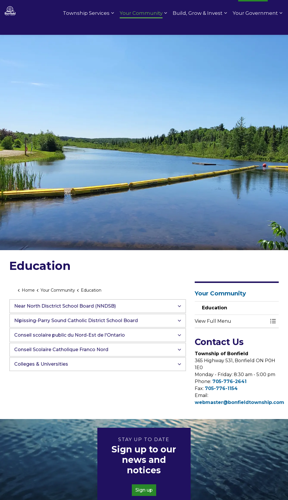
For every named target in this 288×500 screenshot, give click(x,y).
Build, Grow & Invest (198, 26)
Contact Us (155, 8)
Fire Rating (220, 8)
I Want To (253, 9)
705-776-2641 (229, 381)
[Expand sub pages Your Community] (165, 26)
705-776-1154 (221, 388)
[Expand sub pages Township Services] (112, 26)
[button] (231, 321)
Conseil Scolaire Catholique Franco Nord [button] (61, 349)
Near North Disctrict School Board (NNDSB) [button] (65, 306)
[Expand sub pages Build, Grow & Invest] (225, 26)
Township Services (86, 26)
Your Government (255, 26)
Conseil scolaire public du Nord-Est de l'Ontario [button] (69, 335)
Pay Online (187, 8)
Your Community (141, 26)
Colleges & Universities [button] (41, 364)
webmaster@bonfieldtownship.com (239, 402)
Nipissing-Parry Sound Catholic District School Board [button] (76, 320)
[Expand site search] (278, 8)
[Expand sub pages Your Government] (281, 26)
